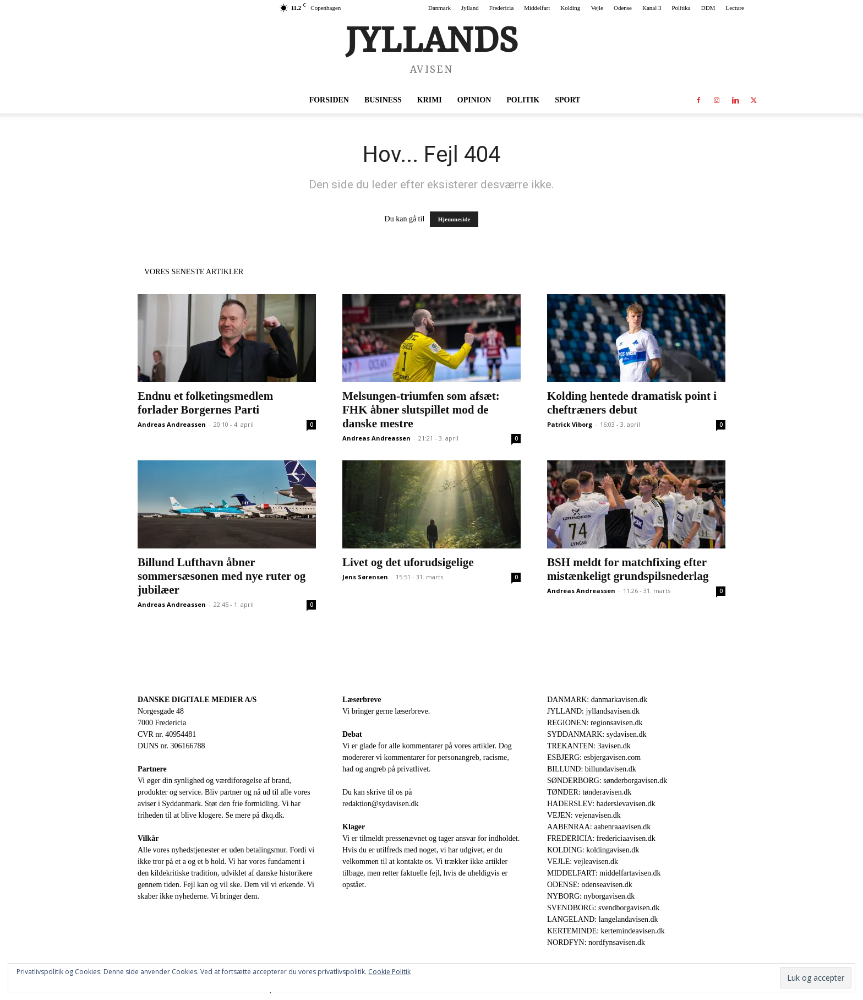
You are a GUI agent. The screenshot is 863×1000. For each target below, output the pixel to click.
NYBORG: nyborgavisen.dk (591, 896)
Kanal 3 (652, 7)
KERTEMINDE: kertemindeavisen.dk (606, 931)
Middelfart (537, 7)
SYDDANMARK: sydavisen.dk (596, 734)
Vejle (597, 7)
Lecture (734, 7)
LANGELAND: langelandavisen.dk (602, 919)
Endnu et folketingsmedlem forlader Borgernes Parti (205, 402)
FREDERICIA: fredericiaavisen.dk (601, 838)
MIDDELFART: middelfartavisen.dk (604, 873)
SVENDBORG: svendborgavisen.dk (603, 908)
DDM (708, 7)
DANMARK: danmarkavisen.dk (597, 699)
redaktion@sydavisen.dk (380, 804)
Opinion (474, 100)
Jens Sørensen (365, 577)
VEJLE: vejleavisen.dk (582, 861)
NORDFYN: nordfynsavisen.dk (596, 942)
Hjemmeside (454, 219)
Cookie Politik (389, 971)
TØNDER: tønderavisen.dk (589, 792)
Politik (522, 100)
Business (383, 100)
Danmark (439, 7)
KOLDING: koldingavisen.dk (593, 850)
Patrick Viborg (569, 424)
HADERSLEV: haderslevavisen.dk (601, 804)
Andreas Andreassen (172, 424)
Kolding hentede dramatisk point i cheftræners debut (632, 402)
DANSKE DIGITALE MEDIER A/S (197, 699)
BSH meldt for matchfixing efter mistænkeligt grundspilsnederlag (627, 569)
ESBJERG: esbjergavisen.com (594, 757)
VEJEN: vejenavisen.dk (584, 815)
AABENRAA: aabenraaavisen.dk (599, 827)
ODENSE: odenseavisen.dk (589, 885)
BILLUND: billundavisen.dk (591, 769)
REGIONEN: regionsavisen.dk (594, 723)
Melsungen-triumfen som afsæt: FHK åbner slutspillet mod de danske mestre (421, 409)
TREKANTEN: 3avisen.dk (589, 746)
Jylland (470, 7)
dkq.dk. (273, 815)
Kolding (570, 7)
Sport (567, 100)
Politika (681, 7)
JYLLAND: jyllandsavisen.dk (593, 711)
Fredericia (501, 7)
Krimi (429, 100)
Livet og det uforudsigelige (408, 562)
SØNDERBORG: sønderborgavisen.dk (607, 780)
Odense (623, 7)
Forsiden (329, 100)
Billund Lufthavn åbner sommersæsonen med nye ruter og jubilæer (221, 576)
